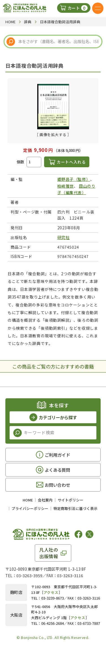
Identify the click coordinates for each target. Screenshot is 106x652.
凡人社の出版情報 (48, 552)
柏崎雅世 (65, 186)
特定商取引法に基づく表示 (75, 508)
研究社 (63, 237)
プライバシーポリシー (30, 508)
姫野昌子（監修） (73, 179)
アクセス (51, 592)
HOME (28, 500)
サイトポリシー (70, 500)
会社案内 (45, 500)
